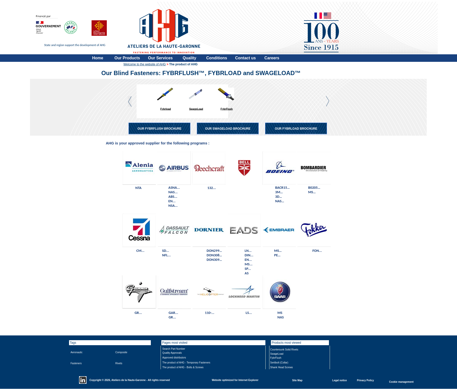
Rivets (118, 363)
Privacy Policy (365, 380)
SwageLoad (196, 108)
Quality (189, 58)
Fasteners (76, 363)
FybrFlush (227, 108)
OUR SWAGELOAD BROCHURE (227, 128)
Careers (271, 58)
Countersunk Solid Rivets (284, 349)
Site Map (297, 380)
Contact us (245, 58)
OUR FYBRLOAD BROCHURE (296, 128)
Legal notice (339, 380)
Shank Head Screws (281, 367)
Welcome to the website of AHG (145, 64)
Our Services (160, 58)
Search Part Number (173, 348)
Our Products (127, 58)
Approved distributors (174, 357)
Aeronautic (77, 352)
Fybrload (165, 108)
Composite (121, 352)
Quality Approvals (172, 352)
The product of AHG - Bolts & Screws (183, 367)
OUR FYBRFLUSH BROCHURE (159, 128)
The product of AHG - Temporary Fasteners (186, 362)
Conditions (216, 58)
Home (97, 58)
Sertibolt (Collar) (279, 362)
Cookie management (401, 381)
